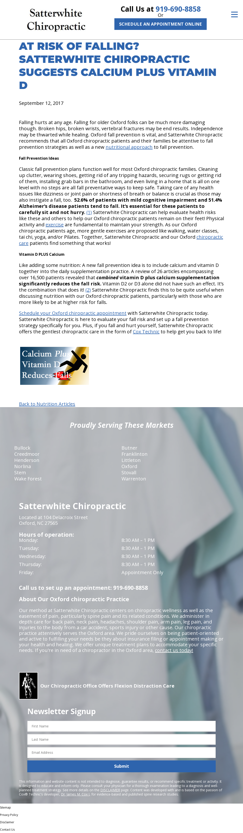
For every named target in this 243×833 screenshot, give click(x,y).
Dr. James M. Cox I (75, 794)
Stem (20, 472)
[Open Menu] (234, 14)
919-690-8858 (178, 9)
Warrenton (134, 478)
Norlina (22, 466)
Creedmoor (27, 454)
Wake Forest (28, 478)
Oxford (129, 466)
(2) (88, 290)
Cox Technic (146, 331)
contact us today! (174, 650)
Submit (121, 766)
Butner (129, 448)
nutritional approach (129, 147)
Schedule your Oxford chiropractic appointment (72, 313)
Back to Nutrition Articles (47, 404)
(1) (89, 212)
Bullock (22, 448)
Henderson (26, 460)
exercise (55, 224)
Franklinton (135, 454)
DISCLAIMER (110, 790)
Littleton (131, 460)
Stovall (129, 472)
